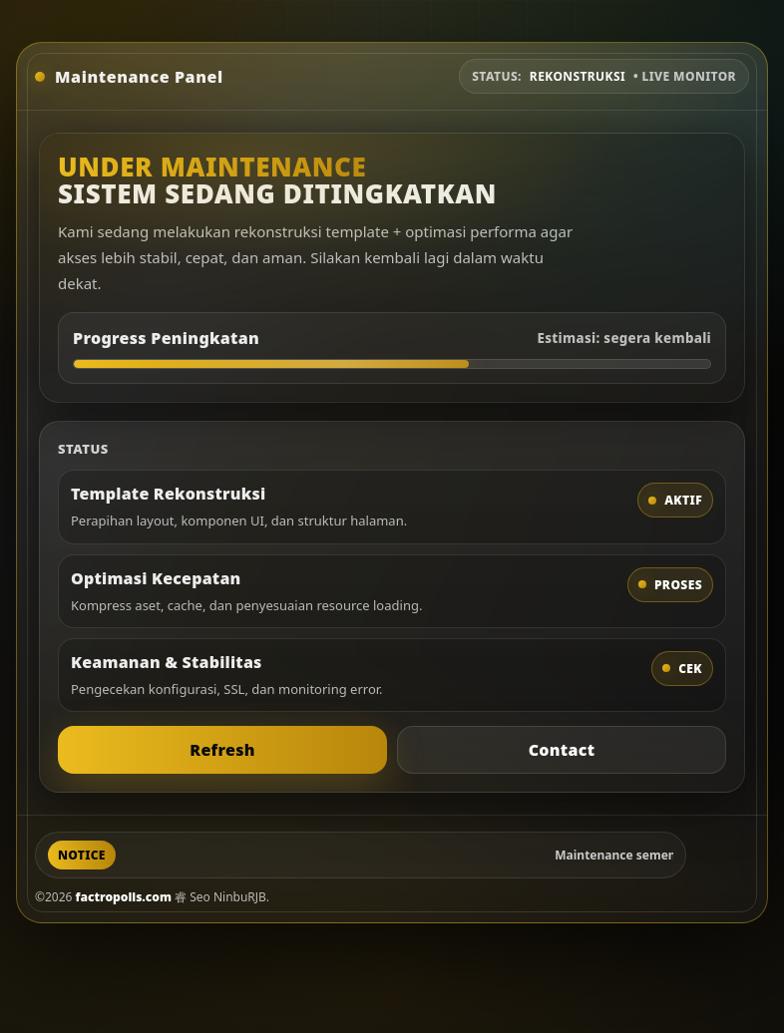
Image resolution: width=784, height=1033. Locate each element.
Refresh (222, 750)
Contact (562, 750)
